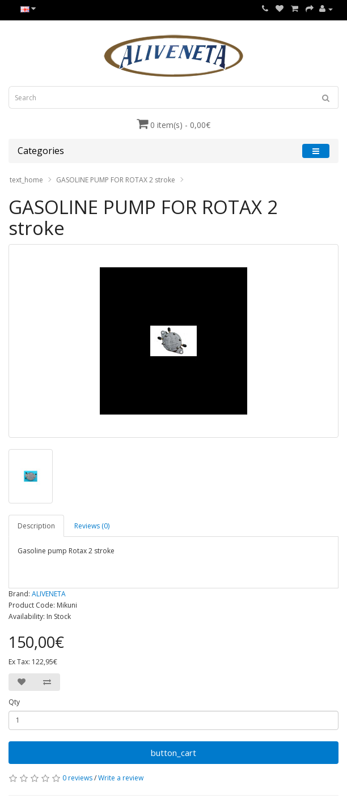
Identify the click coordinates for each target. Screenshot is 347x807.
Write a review (120, 778)
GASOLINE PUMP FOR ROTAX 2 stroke (115, 180)
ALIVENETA (49, 594)
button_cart (173, 752)
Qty (14, 702)
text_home (26, 180)
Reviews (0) (91, 526)
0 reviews (77, 778)
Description (36, 526)
